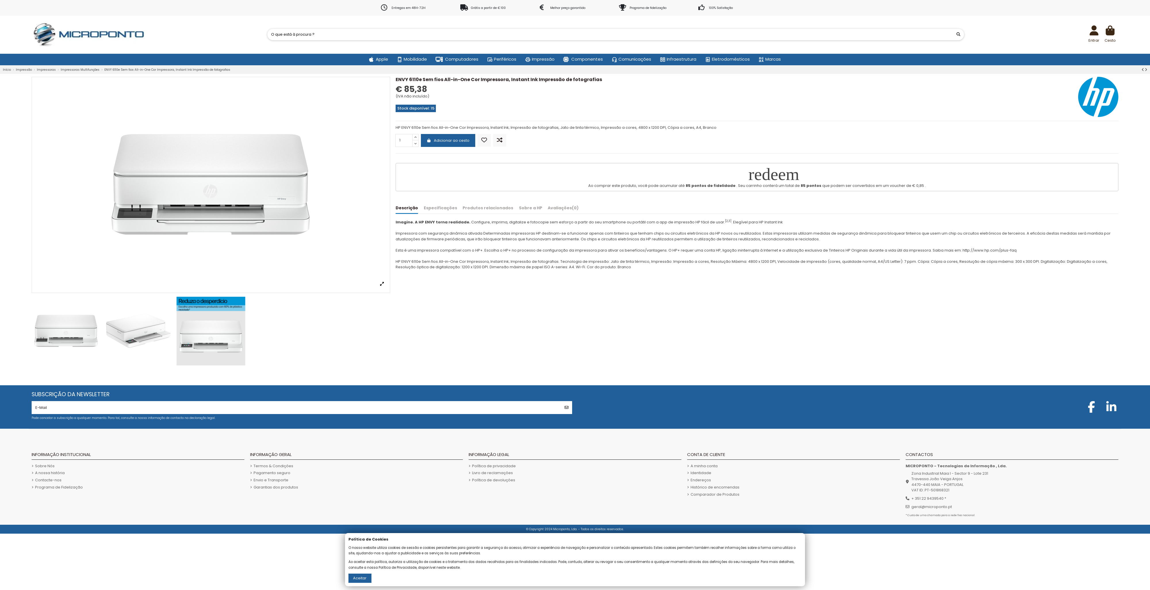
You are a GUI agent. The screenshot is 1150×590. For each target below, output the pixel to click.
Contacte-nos (48, 480)
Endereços (701, 480)
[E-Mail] (296, 407)
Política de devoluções (493, 480)
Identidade (701, 473)
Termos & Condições (273, 466)
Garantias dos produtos (276, 487)
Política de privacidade (494, 466)
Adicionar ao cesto (448, 140)
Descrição (407, 208)
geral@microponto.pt (931, 506)
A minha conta (704, 466)
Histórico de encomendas (715, 487)
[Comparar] (499, 140)
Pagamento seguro (272, 473)
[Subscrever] (566, 407)
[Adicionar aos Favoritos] (484, 140)
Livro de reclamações (492, 473)
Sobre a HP (530, 208)
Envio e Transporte (271, 480)
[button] (378, 59)
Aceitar (360, 578)
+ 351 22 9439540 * (928, 498)
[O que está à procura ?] (958, 34)
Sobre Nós (45, 466)
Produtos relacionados (488, 208)
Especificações (440, 208)
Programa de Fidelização (59, 487)
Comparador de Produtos (715, 494)
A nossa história (50, 473)
